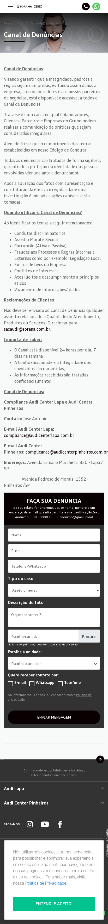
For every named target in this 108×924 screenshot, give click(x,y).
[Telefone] (86, 6)
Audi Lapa (54, 788)
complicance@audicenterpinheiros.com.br (67, 452)
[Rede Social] (29, 824)
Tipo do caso (20, 578)
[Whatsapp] (96, 6)
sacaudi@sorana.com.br (27, 329)
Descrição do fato (26, 602)
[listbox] (54, 663)
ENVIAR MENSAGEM (54, 717)
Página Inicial (13, 23)
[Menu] (10, 6)
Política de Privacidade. (46, 883)
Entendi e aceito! (53, 903)
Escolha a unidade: (25, 652)
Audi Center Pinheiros (54, 803)
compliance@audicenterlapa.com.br (39, 435)
